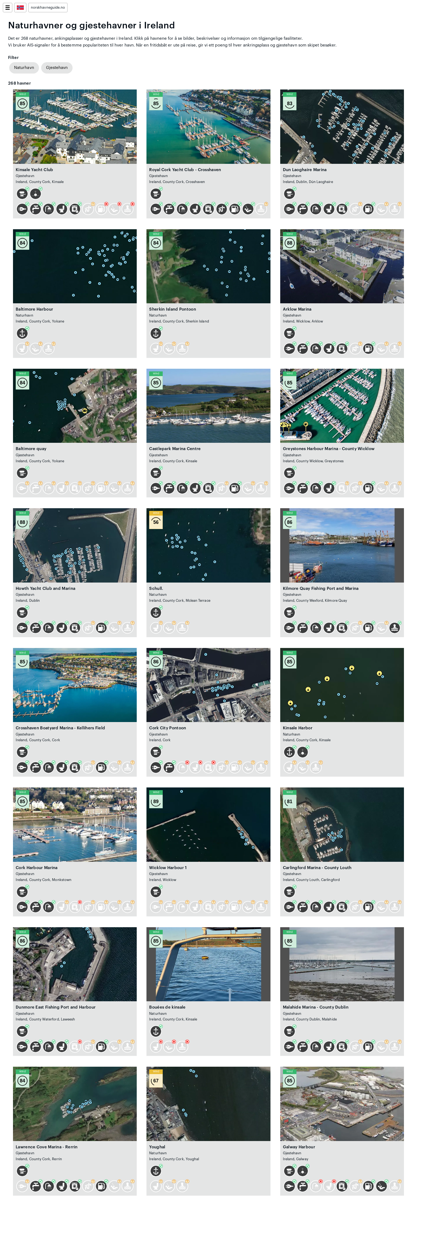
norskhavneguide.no (48, 7)
